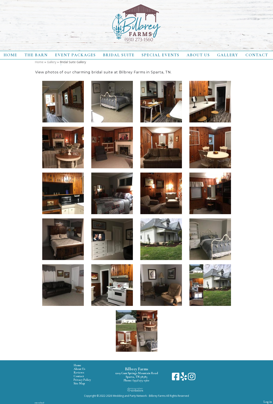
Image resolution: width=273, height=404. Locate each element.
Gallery (227, 55)
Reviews (82, 372)
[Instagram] (191, 378)
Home (10, 55)
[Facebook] (176, 378)
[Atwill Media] (136, 389)
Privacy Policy (85, 380)
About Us (198, 55)
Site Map (82, 383)
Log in (268, 402)
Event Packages (75, 55)
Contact (256, 55)
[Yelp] (184, 378)
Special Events (160, 55)
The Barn (36, 55)
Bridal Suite (119, 55)
